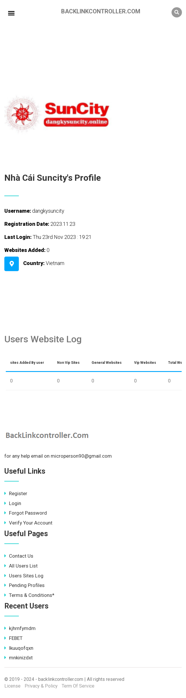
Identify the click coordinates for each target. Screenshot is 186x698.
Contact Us (18, 556)
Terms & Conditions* (29, 595)
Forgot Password (25, 513)
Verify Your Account (28, 523)
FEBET (13, 638)
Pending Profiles (24, 585)
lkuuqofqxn (18, 648)
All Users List (21, 566)
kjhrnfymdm (20, 628)
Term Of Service (78, 686)
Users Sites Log (23, 576)
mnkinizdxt (18, 658)
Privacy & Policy (41, 686)
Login (12, 503)
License (12, 686)
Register (15, 493)
